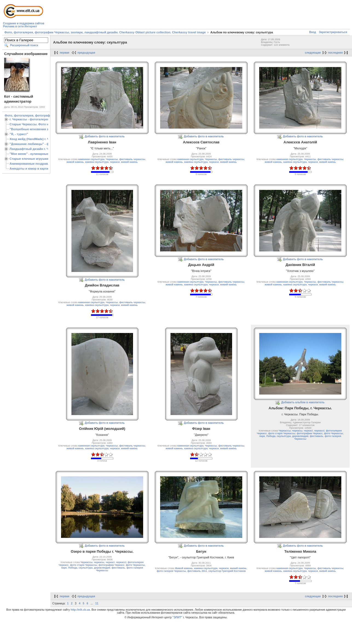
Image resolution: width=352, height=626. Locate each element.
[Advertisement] (145, 15)
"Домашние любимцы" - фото (32, 144)
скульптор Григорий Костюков (227, 571)
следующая (313, 52)
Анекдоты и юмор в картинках (32, 168)
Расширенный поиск (24, 45)
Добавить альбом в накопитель (302, 402)
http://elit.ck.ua (80, 609)
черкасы (297, 430)
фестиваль (316, 436)
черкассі (319, 430)
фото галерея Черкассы (171, 571)
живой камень (75, 162)
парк (262, 436)
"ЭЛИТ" (177, 617)
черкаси (115, 162)
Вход (312, 32)
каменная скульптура (91, 159)
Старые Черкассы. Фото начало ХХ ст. (38, 124)
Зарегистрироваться (333, 32)
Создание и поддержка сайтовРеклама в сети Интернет (23, 25)
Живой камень (184, 568)
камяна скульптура (96, 162)
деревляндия (300, 436)
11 (96, 603)
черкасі (308, 430)
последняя (335, 52)
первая (64, 52)
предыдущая (86, 52)
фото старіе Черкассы (281, 433)
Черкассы (112, 159)
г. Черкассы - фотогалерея (29, 119)
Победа (270, 436)
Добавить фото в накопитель (105, 136)
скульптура (284, 436)
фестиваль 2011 (197, 571)
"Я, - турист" (19, 134)
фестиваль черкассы (132, 159)
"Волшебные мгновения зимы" (33, 129)
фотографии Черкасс (310, 433)
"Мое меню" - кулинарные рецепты (36, 153)
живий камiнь (129, 162)
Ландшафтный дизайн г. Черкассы (35, 148)
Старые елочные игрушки (29, 158)
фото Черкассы (333, 433)
